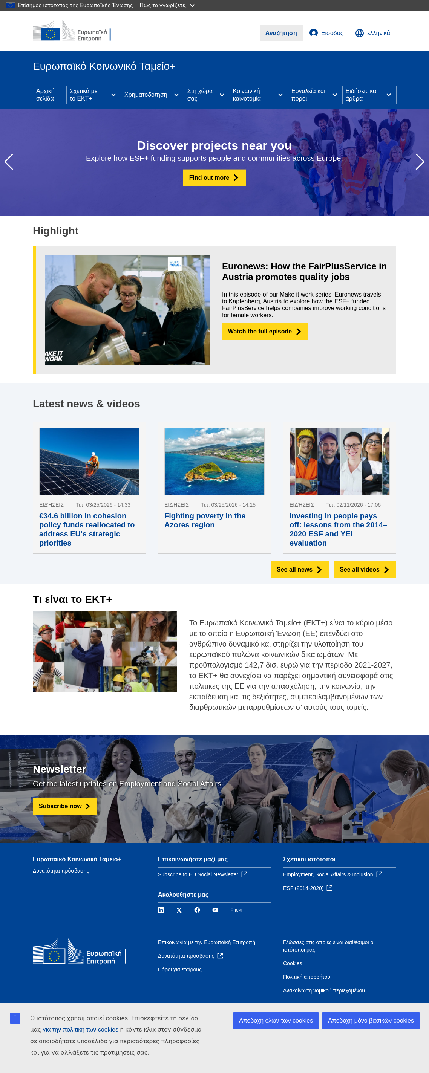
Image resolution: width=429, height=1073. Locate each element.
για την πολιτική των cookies (80, 1029)
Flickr (236, 910)
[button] (420, 162)
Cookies (292, 963)
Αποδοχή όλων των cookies (276, 1020)
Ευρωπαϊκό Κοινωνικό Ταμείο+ (77, 859)
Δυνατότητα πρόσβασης (61, 871)
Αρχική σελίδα (45, 95)
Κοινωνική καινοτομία (247, 95)
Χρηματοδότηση (145, 95)
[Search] (281, 33)
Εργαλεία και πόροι (308, 95)
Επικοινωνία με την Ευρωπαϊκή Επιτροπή (206, 942)
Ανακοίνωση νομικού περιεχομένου (324, 990)
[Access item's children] (113, 95)
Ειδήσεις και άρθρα (362, 95)
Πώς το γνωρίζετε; (167, 5)
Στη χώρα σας (200, 95)
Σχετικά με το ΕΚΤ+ (83, 95)
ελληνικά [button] (372, 33)
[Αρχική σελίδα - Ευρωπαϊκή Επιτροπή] (78, 31)
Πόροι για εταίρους (180, 969)
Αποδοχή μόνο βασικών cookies (371, 1020)
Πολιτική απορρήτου (306, 977)
